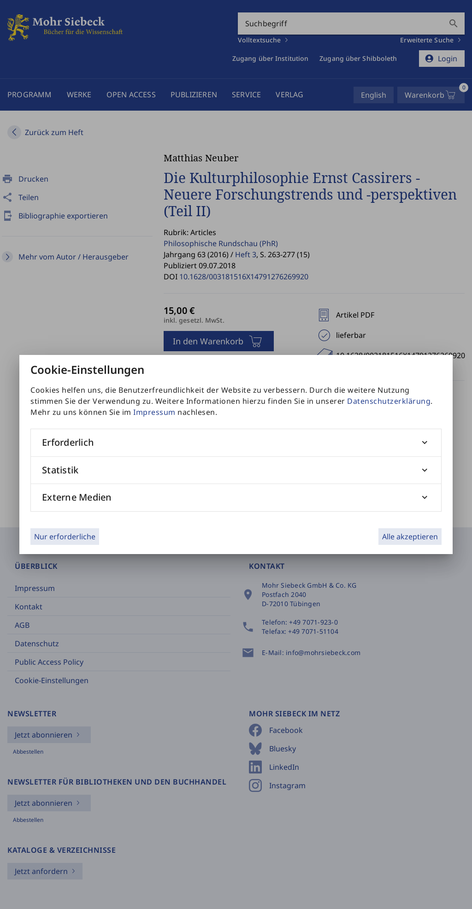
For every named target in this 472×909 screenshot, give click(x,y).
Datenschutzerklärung (389, 401)
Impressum (154, 412)
